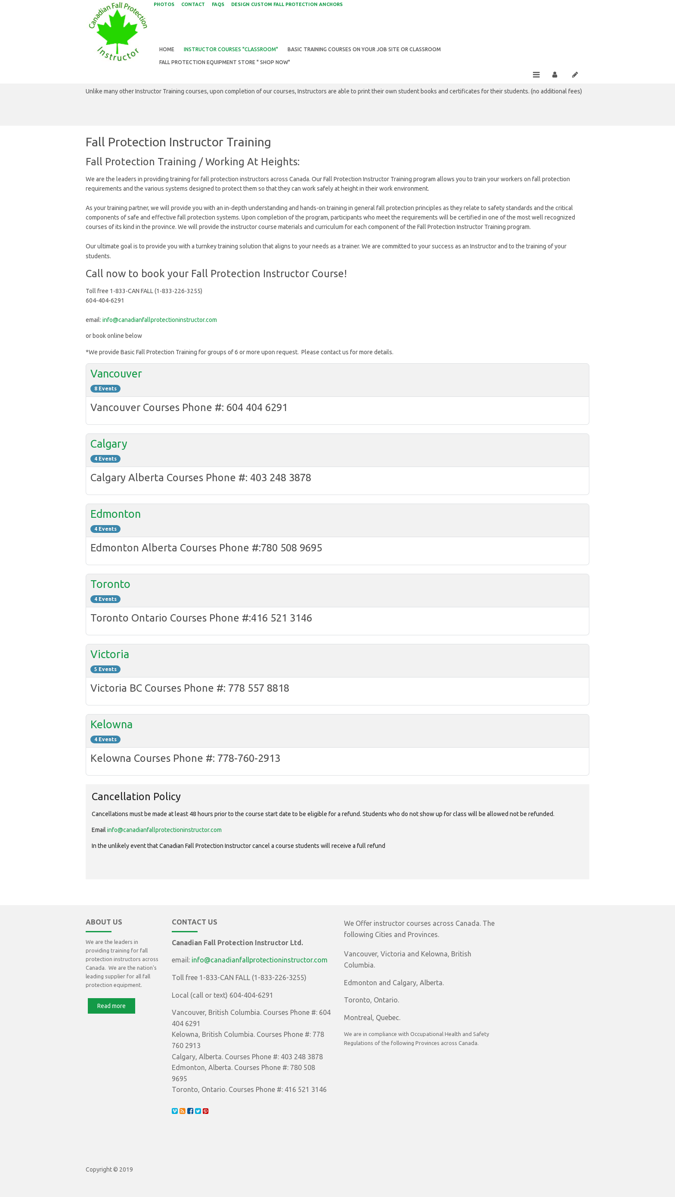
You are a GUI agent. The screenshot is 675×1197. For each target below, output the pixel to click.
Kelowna (111, 728)
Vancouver (116, 377)
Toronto (110, 587)
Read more (111, 1008)
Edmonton (115, 517)
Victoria (109, 658)
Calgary (108, 447)
